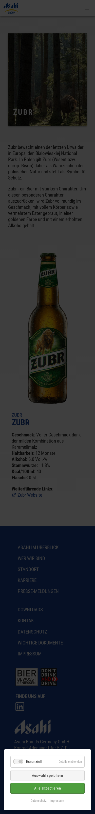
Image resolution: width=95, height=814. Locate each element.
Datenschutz (39, 801)
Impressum (57, 801)
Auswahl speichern (47, 775)
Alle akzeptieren (47, 788)
